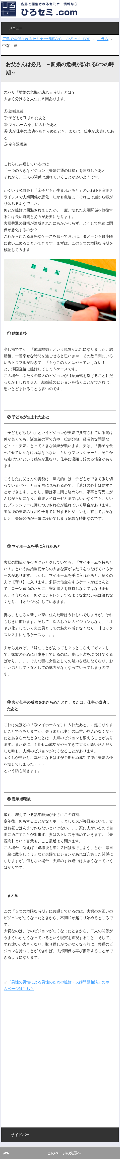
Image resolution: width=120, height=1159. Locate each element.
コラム (102, 39)
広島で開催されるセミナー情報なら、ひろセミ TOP (46, 39)
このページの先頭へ (64, 1153)
